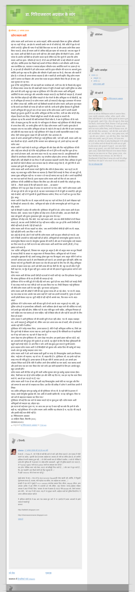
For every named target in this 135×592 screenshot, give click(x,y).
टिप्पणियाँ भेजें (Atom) (26, 579)
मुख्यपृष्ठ (48, 573)
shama (21, 450)
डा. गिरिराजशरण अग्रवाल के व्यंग (50, 14)
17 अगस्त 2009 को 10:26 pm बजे (36, 450)
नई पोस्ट (12, 573)
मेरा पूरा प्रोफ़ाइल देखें (95, 164)
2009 (93, 75)
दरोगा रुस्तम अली (98, 84)
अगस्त (95, 81)
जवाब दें (20, 519)
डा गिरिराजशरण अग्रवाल (115, 99)
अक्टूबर (96, 78)
